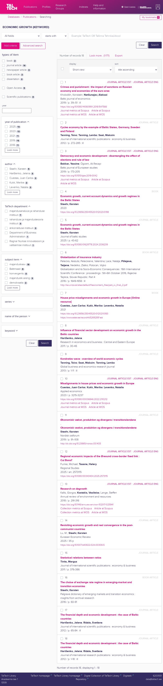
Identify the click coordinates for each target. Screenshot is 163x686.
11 (66, 415)
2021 (15, 136)
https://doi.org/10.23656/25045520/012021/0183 (84, 313)
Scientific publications (21, 97)
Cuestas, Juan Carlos (23, 178)
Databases (14, 17)
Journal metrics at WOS (73, 114)
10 (66, 378)
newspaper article (19, 70)
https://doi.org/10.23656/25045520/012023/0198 (84, 212)
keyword (11, 330)
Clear (142, 45)
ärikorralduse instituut (23, 228)
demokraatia (18, 283)
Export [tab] (118, 55)
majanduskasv (20, 264)
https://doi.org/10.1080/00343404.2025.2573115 (84, 476)
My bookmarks (151, 17)
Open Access (16, 88)
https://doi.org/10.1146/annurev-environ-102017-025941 (86, 504)
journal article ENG (145, 82)
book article (15, 74)
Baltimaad (17, 269)
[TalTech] (12, 7)
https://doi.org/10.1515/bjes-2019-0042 (78, 175)
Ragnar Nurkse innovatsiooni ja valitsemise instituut (27, 243)
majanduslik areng (22, 278)
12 (66, 451)
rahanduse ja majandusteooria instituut (26, 221)
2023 (15, 131)
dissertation (15, 79)
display (72, 64)
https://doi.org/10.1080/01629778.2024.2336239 (84, 244)
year (4, 105)
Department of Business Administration (23, 234)
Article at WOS (97, 114)
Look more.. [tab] (99, 55)
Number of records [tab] (72, 55)
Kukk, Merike (19, 182)
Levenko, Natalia (21, 187)
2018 (15, 145)
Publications (29, 17)
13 (66, 484)
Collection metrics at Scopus (76, 508)
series (10, 301)
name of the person (18, 316)
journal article (16, 65)
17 (66, 610)
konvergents (19, 273)
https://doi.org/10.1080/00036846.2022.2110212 (83, 399)
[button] (157, 7)
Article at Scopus (100, 110)
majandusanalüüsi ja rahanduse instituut (27, 213)
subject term (13, 259)
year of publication (17, 122)
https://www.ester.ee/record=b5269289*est (81, 317)
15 (66, 553)
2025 (15, 126)
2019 (15, 140)
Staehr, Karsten (20, 169)
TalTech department (18, 206)
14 (66, 520)
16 (66, 577)
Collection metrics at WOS (74, 512)
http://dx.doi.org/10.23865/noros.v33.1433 (80, 443)
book (12, 61)
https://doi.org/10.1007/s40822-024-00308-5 (82, 545)
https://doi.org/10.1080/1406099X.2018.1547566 (83, 106)
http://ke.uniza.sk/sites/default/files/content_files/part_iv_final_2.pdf (93, 285)
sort (116, 64)
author (10, 164)
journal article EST (119, 82)
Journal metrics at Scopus (74, 110)
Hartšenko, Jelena (22, 173)
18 (66, 638)
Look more (12, 150)
